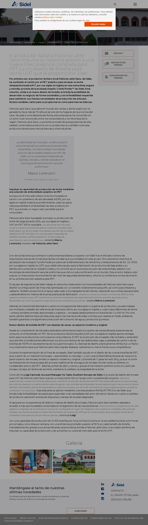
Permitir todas (98, 24)
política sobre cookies (52, 17)
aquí (88, 20)
